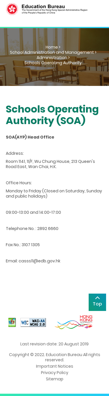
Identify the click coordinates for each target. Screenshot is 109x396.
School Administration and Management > (53, 52)
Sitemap (54, 379)
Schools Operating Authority (53, 62)
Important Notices (54, 366)
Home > (53, 47)
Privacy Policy (54, 372)
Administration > (53, 57)
